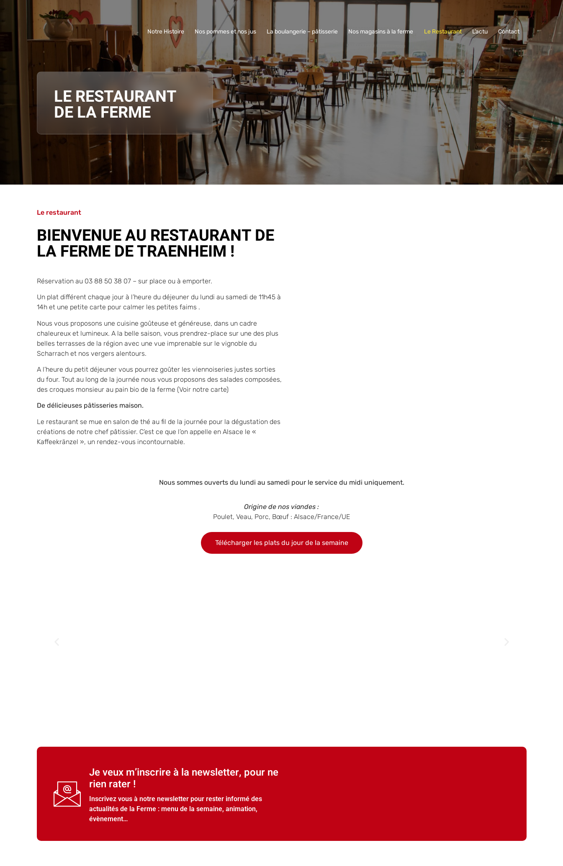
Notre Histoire (169, 31)
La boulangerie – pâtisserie (304, 31)
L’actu (480, 31)
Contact (509, 31)
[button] (56, 642)
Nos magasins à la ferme (382, 31)
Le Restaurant (444, 31)
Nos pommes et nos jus (228, 31)
